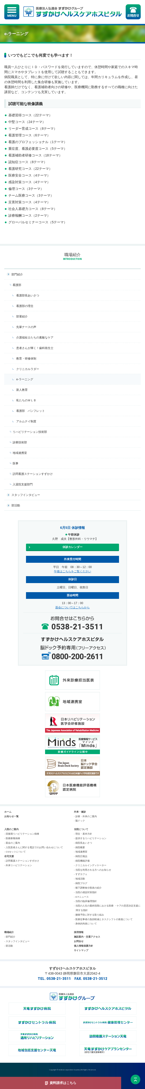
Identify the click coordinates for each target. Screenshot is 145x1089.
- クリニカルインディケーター (90, 865)
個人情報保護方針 (83, 945)
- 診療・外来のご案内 (85, 816)
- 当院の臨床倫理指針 (85, 901)
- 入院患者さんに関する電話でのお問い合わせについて (33, 847)
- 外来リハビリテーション (18, 865)
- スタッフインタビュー (17, 941)
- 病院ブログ (80, 883)
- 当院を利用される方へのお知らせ (92, 870)
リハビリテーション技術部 (30, 432)
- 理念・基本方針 (83, 833)
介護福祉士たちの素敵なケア (34, 337)
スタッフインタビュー (25, 495)
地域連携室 (20, 453)
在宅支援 (9, 856)
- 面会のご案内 (12, 843)
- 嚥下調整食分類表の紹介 (88, 887)
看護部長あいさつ (27, 295)
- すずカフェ (80, 874)
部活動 (15, 505)
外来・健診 (80, 811)
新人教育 (22, 390)
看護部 (17, 285)
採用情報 (78, 932)
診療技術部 (20, 442)
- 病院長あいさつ (83, 843)
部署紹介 (22, 316)
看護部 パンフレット (30, 411)
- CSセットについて (15, 851)
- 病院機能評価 (82, 860)
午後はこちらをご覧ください (72, 571)
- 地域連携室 (80, 851)
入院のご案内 (11, 829)
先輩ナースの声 (26, 327)
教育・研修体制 (26, 358)
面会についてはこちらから (72, 607)
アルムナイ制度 (26, 421)
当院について (81, 829)
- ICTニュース (81, 897)
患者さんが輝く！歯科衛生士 (34, 348)
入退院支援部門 (23, 484)
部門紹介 (17, 274)
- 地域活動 (79, 878)
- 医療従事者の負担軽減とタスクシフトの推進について (103, 919)
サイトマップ (81, 950)
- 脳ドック (79, 820)
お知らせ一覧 (11, 816)
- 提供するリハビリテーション (90, 838)
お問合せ (78, 941)
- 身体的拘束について (85, 923)
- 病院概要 (79, 847)
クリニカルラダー (27, 369)
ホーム (7, 811)
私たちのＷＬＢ (26, 400)
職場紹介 (9, 932)
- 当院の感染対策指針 (85, 892)
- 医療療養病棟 (12, 838)
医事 (15, 463)
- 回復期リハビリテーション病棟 (21, 833)
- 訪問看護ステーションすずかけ (21, 860)
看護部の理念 (24, 306)
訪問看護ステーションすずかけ (33, 474)
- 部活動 (8, 945)
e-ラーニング (24, 379)
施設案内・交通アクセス (87, 936)
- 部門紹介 (9, 936)
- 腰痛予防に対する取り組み (89, 914)
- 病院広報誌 (80, 856)
